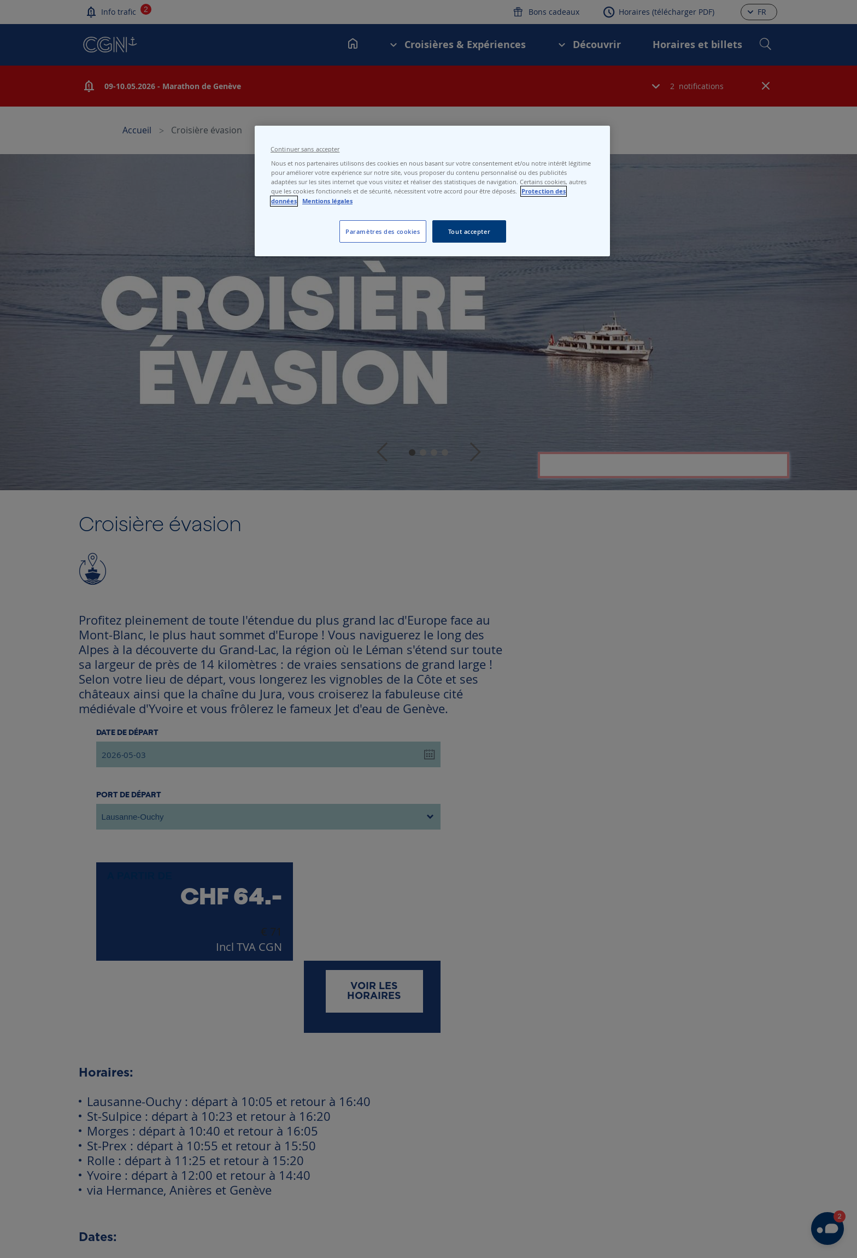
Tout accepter (469, 231)
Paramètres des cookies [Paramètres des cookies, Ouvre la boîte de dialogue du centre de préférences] (382, 231)
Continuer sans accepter (305, 149)
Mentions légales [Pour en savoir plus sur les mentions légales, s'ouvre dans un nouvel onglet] (327, 201)
